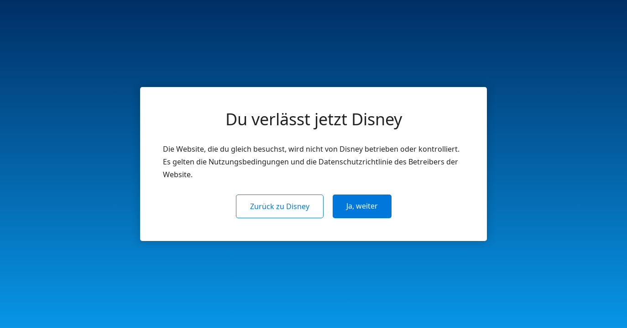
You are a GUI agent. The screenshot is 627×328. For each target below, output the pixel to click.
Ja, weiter (362, 206)
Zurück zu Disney (279, 206)
